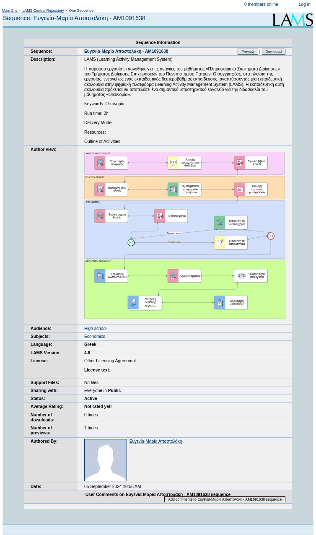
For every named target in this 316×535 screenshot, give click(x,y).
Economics (94, 336)
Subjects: (40, 336)
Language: (41, 344)
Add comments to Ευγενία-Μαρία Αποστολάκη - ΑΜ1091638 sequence (225, 499)
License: (39, 360)
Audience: (41, 328)
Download (274, 51)
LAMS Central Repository (43, 10)
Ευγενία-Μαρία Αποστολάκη (156, 441)
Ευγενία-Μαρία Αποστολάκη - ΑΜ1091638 (126, 51)
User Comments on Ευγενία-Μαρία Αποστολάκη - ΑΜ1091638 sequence (158, 494)
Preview (247, 51)
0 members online (261, 4)
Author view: (44, 149)
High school (95, 328)
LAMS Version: (46, 353)
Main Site (10, 10)
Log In (305, 4)
